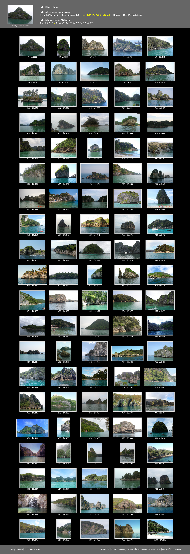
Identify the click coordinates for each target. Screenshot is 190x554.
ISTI (103, 549)
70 (81, 22)
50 (74, 22)
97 (91, 22)
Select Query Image (50, 7)
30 (67, 22)
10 (60, 22)
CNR (108, 549)
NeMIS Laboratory (118, 549)
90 (88, 22)
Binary (116, 15)
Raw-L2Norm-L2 (70, 15)
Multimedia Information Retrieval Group (144, 549)
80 (84, 22)
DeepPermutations (132, 15)
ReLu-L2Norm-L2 (49, 15)
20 (63, 22)
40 (70, 22)
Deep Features (17, 549)
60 (77, 22)
